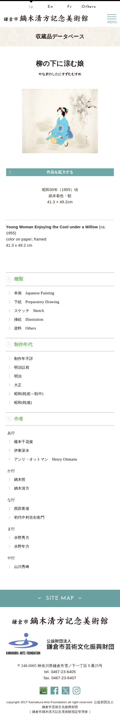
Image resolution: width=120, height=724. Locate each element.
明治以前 (21, 367)
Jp (31, 7)
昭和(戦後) (23, 402)
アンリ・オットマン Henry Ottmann (45, 459)
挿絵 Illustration (28, 319)
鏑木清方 (21, 488)
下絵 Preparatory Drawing (36, 302)
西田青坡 (21, 508)
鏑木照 (20, 479)
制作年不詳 (23, 358)
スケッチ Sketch (29, 310)
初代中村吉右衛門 (29, 517)
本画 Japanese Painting (34, 293)
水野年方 (21, 546)
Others (89, 7)
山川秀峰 (21, 566)
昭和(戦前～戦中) (28, 394)
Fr (69, 7)
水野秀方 (21, 537)
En (50, 7)
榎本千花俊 (23, 442)
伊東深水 (21, 450)
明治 (18, 376)
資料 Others (25, 328)
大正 (18, 385)
